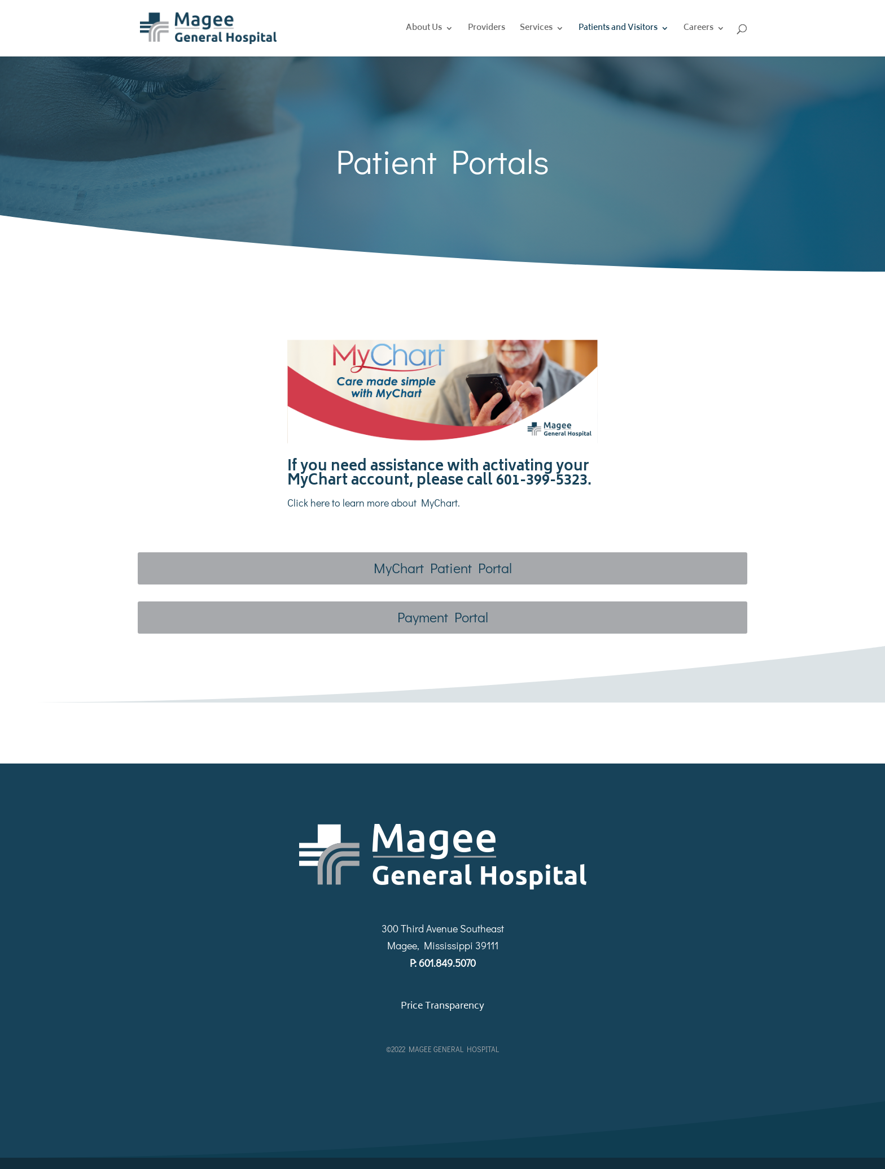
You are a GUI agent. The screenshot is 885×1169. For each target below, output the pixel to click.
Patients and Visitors (618, 29)
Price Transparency (442, 1006)
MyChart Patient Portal (443, 568)
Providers (486, 29)
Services (536, 29)
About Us (424, 29)
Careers (698, 29)
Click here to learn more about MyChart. (374, 502)
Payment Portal (442, 617)
